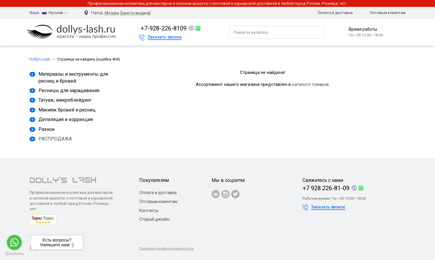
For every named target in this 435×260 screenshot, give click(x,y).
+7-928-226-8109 (163, 28)
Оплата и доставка (335, 12)
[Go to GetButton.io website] (14, 254)
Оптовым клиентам (387, 12)
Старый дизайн (154, 219)
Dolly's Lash (40, 59)
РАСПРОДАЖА (55, 139)
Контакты (148, 210)
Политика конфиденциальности (166, 248)
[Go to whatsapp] (14, 242)
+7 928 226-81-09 (326, 188)
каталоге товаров (310, 84)
